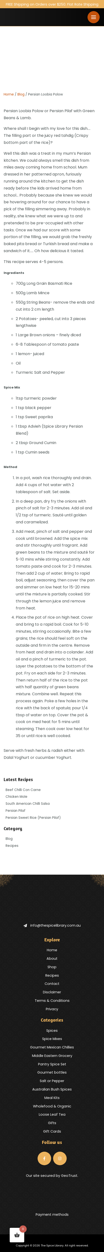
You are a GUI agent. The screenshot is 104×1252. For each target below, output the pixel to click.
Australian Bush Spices (52, 1089)
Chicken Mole (16, 796)
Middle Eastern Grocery (52, 1055)
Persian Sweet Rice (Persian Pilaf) (33, 817)
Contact (52, 983)
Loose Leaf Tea (52, 1114)
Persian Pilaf (15, 810)
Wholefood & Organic (52, 1106)
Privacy (52, 1009)
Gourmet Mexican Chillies (52, 1047)
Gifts (52, 1122)
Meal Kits (52, 1097)
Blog (20, 94)
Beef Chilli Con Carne (23, 790)
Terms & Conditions (52, 1000)
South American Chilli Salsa (28, 803)
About (52, 958)
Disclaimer (52, 992)
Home (9, 94)
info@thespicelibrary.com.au (52, 925)
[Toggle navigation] (94, 17)
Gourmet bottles (52, 1072)
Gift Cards (52, 1131)
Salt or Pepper (52, 1080)
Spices (52, 1030)
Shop (52, 967)
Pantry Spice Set (52, 1064)
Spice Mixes (52, 1038)
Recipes (12, 845)
